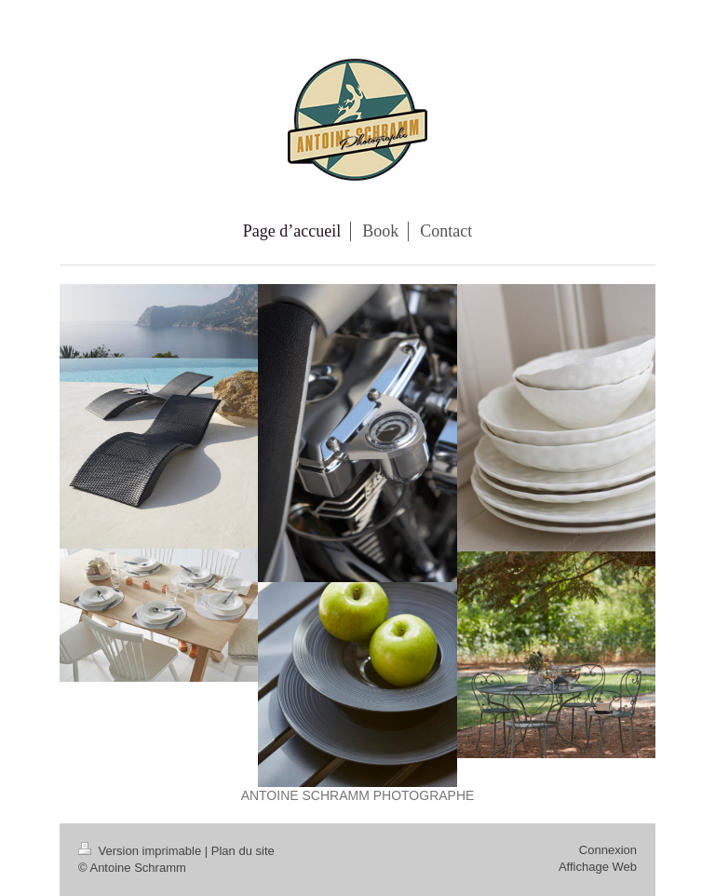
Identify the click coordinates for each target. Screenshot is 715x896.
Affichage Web (598, 867)
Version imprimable (141, 851)
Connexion (608, 850)
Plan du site (243, 851)
